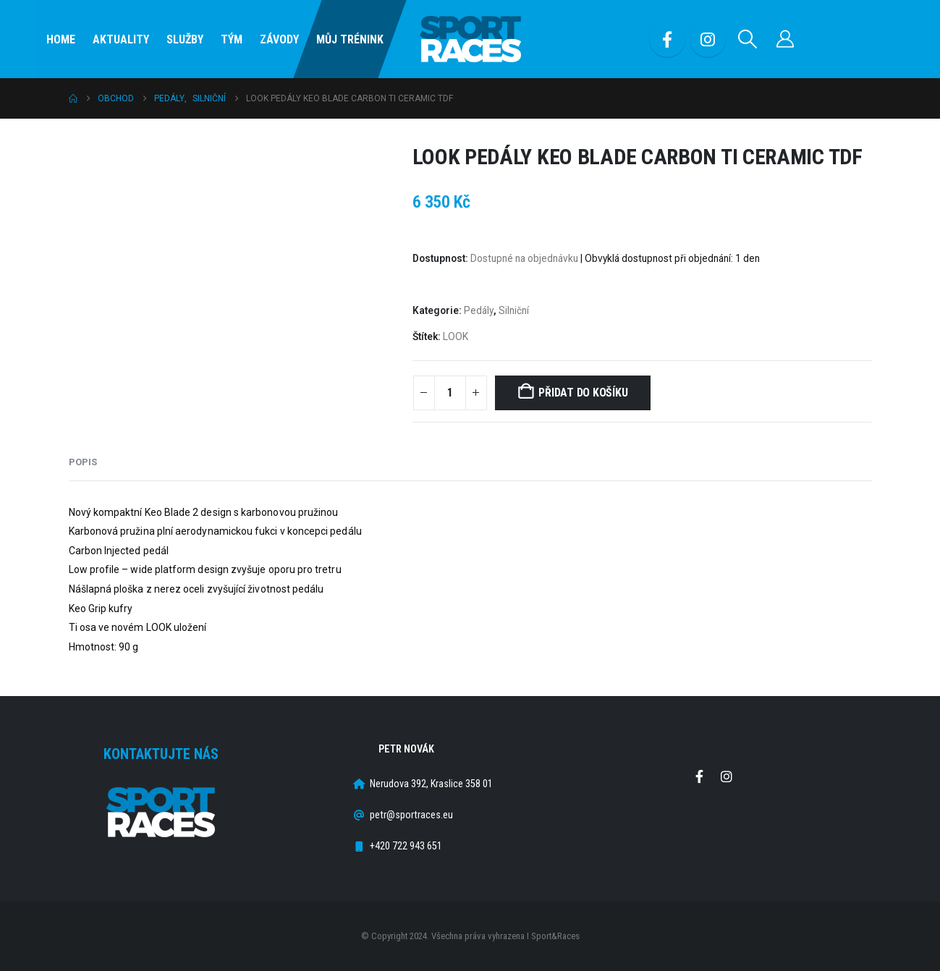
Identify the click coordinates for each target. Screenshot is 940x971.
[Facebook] (667, 39)
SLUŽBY (184, 39)
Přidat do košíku (582, 392)
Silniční (514, 310)
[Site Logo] (470, 39)
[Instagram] (708, 39)
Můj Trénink (350, 39)
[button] (748, 39)
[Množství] (450, 393)
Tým (231, 39)
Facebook (700, 776)
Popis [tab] (83, 462)
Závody (279, 39)
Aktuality (121, 39)
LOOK (455, 336)
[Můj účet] (785, 39)
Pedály (479, 310)
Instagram (726, 776)
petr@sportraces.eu (411, 815)
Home (60, 39)
